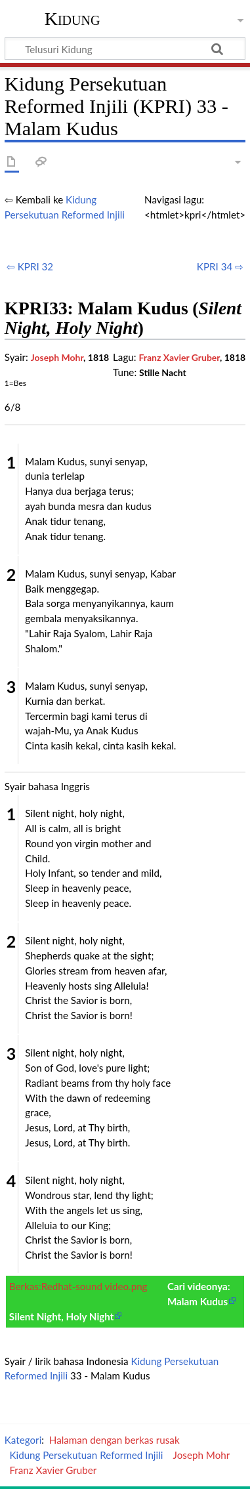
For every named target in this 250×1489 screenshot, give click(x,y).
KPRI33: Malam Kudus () (123, 319)
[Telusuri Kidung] (125, 48)
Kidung (72, 19)
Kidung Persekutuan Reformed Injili (86, 1455)
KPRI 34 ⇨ (220, 266)
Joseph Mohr (57, 357)
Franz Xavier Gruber (179, 357)
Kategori (23, 1440)
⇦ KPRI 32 (30, 266)
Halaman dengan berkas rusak (114, 1440)
